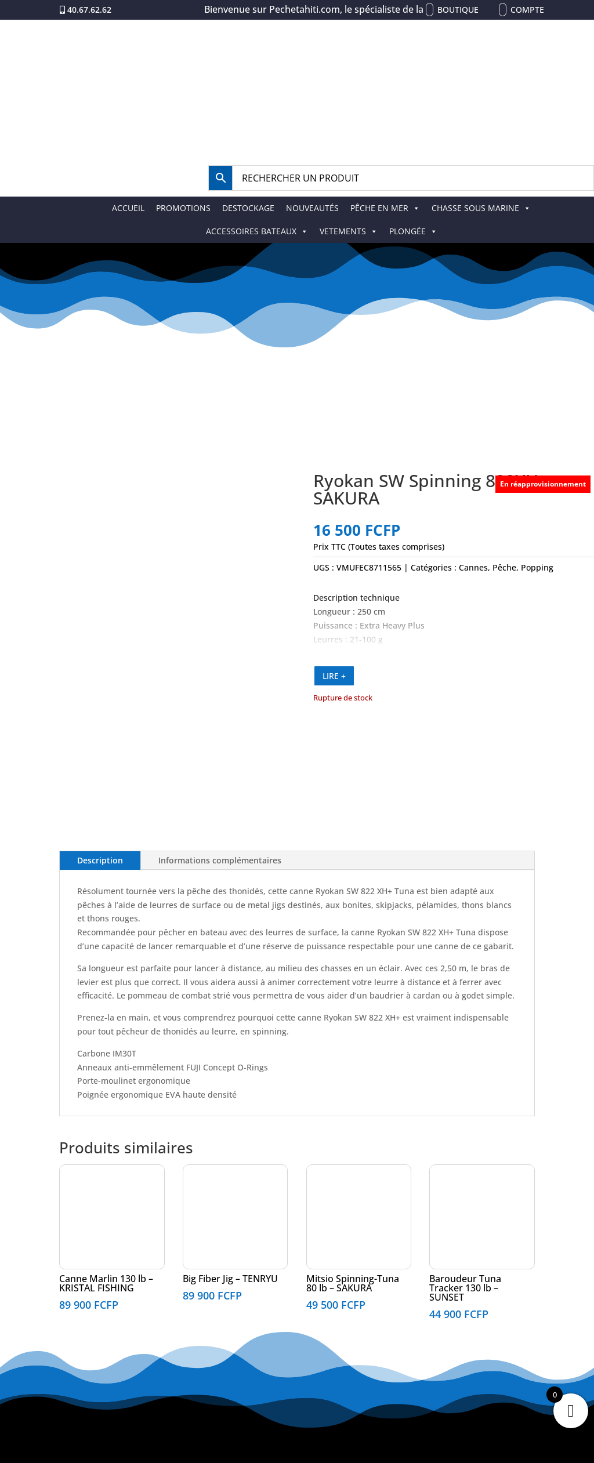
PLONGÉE (413, 231)
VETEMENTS (349, 231)
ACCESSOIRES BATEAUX (257, 231)
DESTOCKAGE (248, 207)
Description (100, 860)
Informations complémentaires (219, 860)
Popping (537, 567)
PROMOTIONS (183, 207)
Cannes (473, 567)
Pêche (504, 567)
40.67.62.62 (89, 9)
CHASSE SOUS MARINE (481, 207)
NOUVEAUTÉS (312, 207)
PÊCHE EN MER (385, 207)
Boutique (458, 9)
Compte (527, 9)
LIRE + (334, 675)
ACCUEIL (128, 207)
